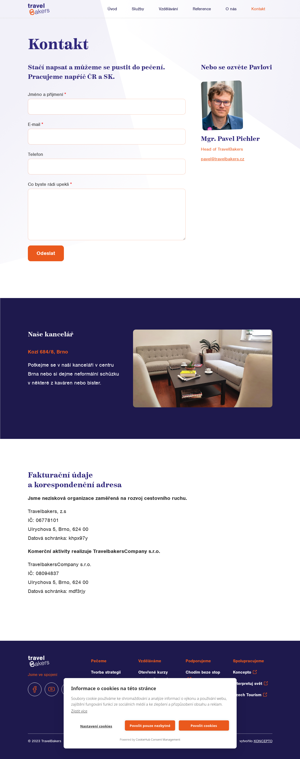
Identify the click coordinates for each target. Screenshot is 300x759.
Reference (202, 9)
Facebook (35, 689)
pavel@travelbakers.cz (222, 159)
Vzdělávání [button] (168, 9)
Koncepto (245, 672)
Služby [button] (138, 9)
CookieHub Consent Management (158, 739)
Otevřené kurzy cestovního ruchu (154, 676)
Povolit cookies (204, 725)
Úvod (112, 9)
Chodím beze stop (203, 675)
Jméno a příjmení (45, 94)
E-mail (34, 124)
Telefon (35, 154)
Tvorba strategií (106, 672)
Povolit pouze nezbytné (150, 725)
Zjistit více (79, 711)
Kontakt (258, 9)
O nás (231, 9)
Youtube (51, 689)
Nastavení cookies (96, 726)
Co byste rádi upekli (48, 184)
